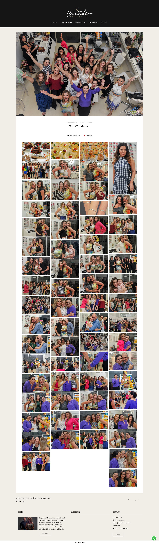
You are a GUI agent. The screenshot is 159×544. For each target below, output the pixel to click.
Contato (118, 534)
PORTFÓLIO (80, 22)
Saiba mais (45, 533)
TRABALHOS (66, 22)
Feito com (79, 542)
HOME (54, 22)
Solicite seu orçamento (133, 500)
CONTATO (93, 22)
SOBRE (104, 22)
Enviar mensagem (120, 520)
